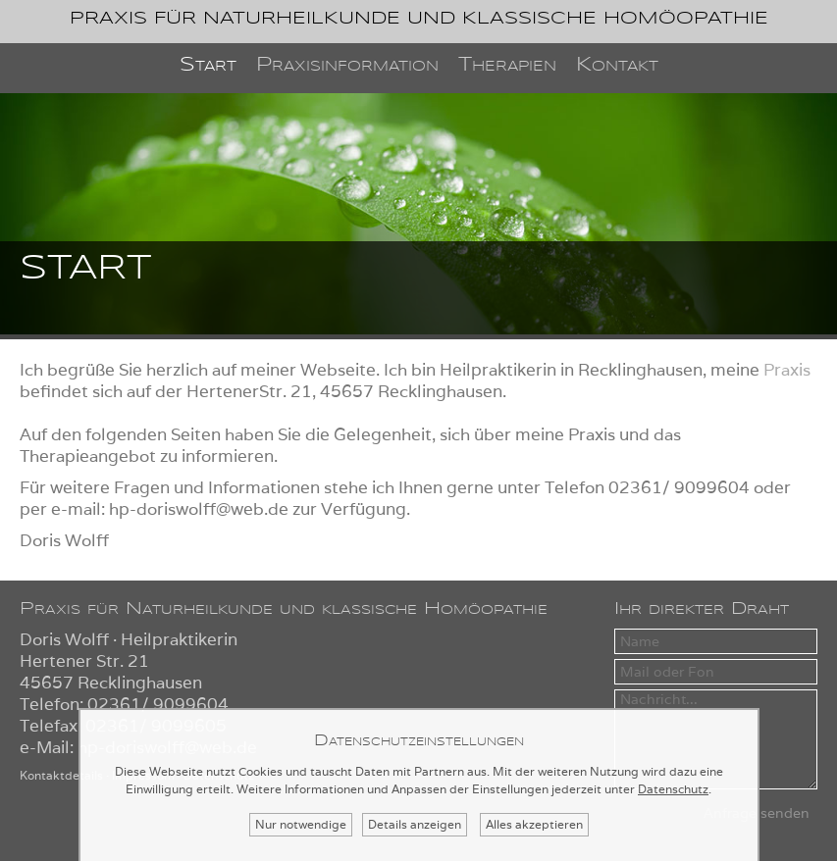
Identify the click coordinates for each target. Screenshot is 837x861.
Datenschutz (673, 789)
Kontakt (617, 65)
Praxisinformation (347, 65)
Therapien (507, 65)
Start (208, 65)
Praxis (787, 369)
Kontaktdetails (61, 775)
